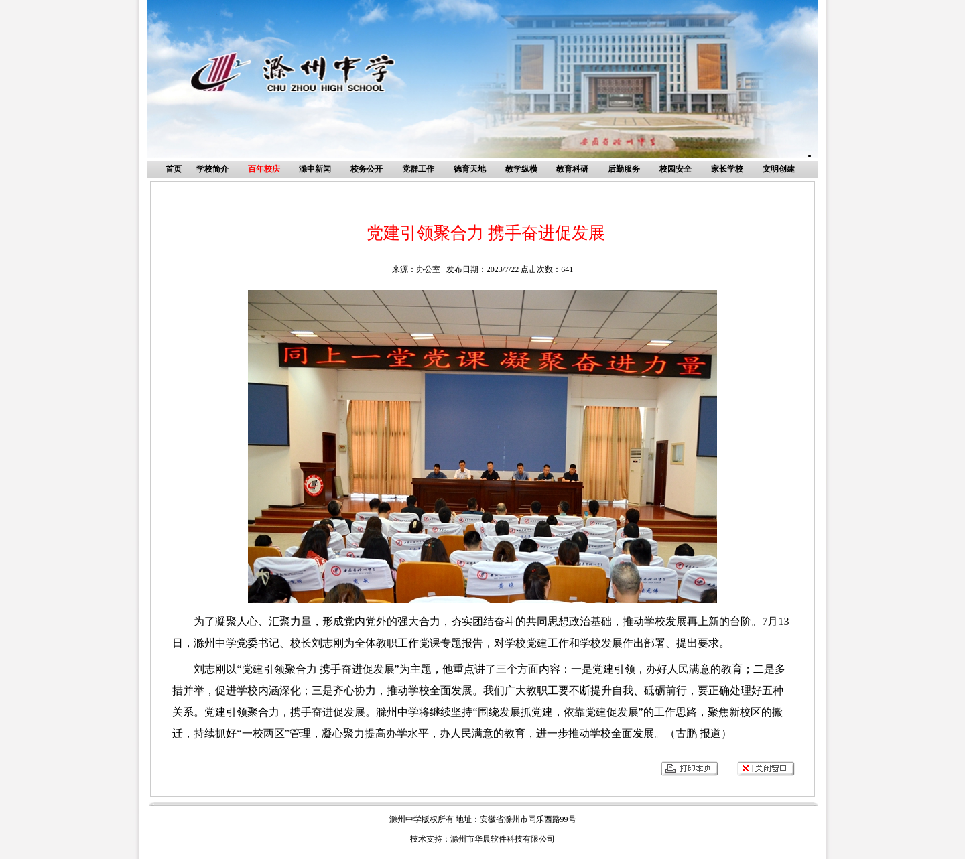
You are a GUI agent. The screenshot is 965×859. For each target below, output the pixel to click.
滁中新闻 (315, 169)
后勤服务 (624, 169)
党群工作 (418, 169)
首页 (174, 169)
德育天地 (470, 169)
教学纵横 (521, 169)
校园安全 (675, 169)
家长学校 (727, 169)
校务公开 (366, 169)
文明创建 (779, 169)
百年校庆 (264, 169)
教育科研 (572, 169)
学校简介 (212, 169)
